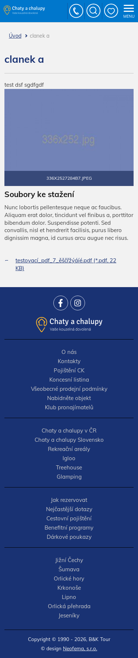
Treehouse (69, 467)
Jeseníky (69, 615)
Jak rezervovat (69, 499)
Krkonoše (69, 587)
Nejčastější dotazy (69, 509)
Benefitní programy (69, 527)
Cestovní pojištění (69, 518)
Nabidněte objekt (69, 398)
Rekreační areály (69, 448)
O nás (69, 351)
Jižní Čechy (69, 560)
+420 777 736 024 (76, 11)
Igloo (69, 458)
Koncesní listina (69, 379)
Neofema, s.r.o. (80, 648)
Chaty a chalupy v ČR (69, 430)
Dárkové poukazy (69, 536)
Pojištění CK (69, 370)
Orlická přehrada (69, 606)
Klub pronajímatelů (69, 407)
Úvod (15, 35)
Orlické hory (69, 578)
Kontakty (69, 361)
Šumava (69, 569)
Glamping (69, 476)
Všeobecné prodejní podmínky (69, 388)
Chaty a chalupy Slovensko (69, 439)
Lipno (69, 596)
